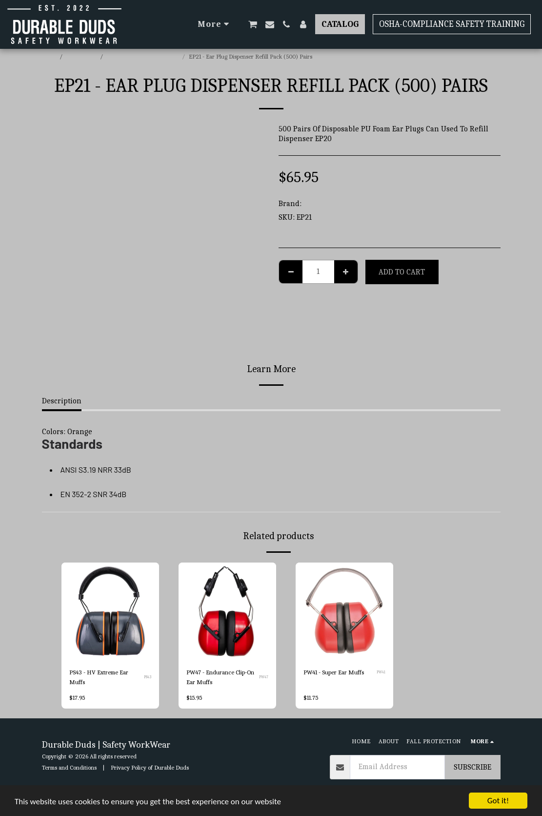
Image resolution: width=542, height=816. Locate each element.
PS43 (147, 677)
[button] (252, 24)
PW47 (263, 677)
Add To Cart (402, 272)
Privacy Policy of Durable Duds (150, 767)
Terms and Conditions (69, 767)
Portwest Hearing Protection (143, 56)
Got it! (498, 800)
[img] (344, 611)
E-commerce (82, 56)
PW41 (381, 672)
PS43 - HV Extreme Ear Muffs (98, 677)
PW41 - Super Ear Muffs (333, 672)
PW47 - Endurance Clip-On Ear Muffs (220, 677)
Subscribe (472, 767)
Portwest (318, 203)
